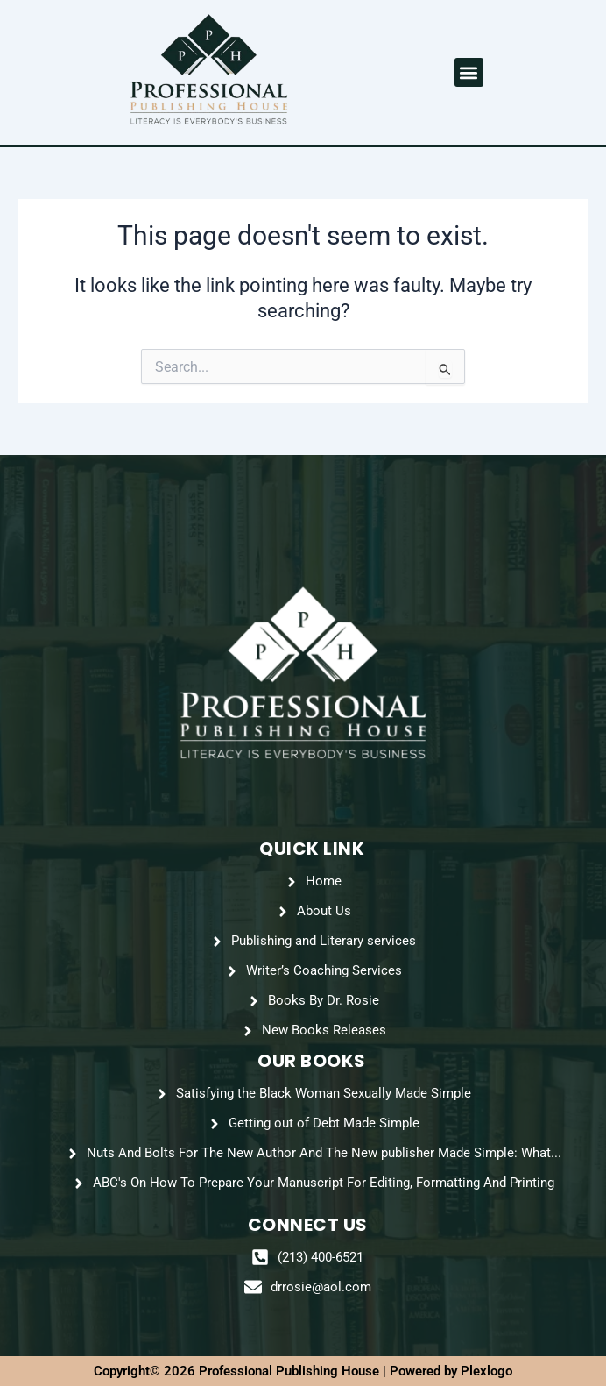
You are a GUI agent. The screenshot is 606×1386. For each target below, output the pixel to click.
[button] (468, 72)
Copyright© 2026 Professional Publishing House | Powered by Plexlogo (303, 1371)
